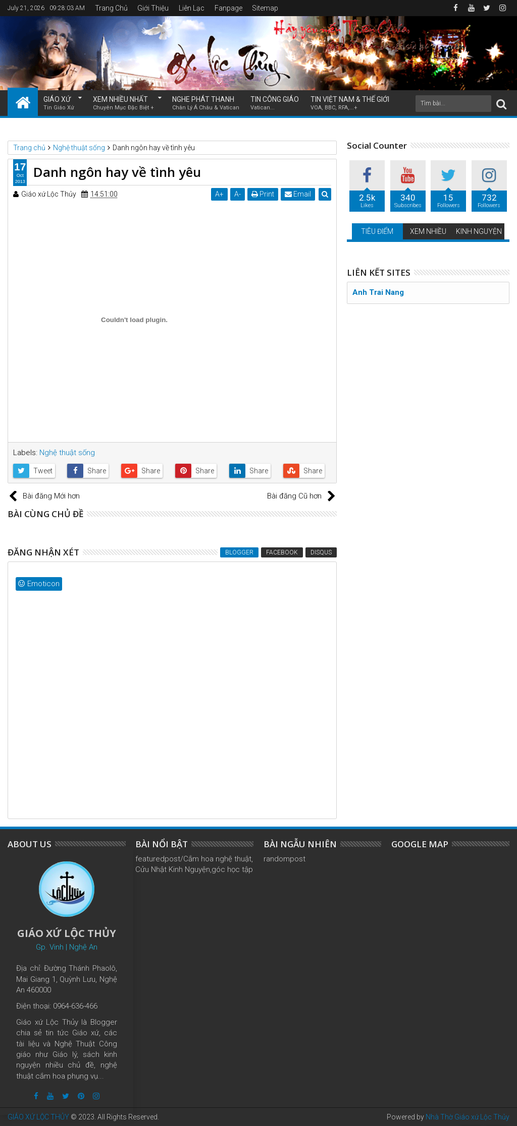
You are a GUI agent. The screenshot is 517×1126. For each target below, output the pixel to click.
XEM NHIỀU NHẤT (123, 103)
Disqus (321, 552)
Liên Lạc (191, 8)
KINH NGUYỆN (479, 231)
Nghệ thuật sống (67, 452)
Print (262, 194)
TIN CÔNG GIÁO (274, 103)
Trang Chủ (111, 8)
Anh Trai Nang (378, 292)
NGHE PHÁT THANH (205, 103)
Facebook (282, 552)
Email (298, 194)
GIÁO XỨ (58, 103)
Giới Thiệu (153, 8)
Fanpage (228, 8)
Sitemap (265, 8)
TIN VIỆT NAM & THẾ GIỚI (350, 103)
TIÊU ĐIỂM (377, 231)
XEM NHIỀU (428, 231)
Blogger (239, 552)
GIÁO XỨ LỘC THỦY (38, 1117)
